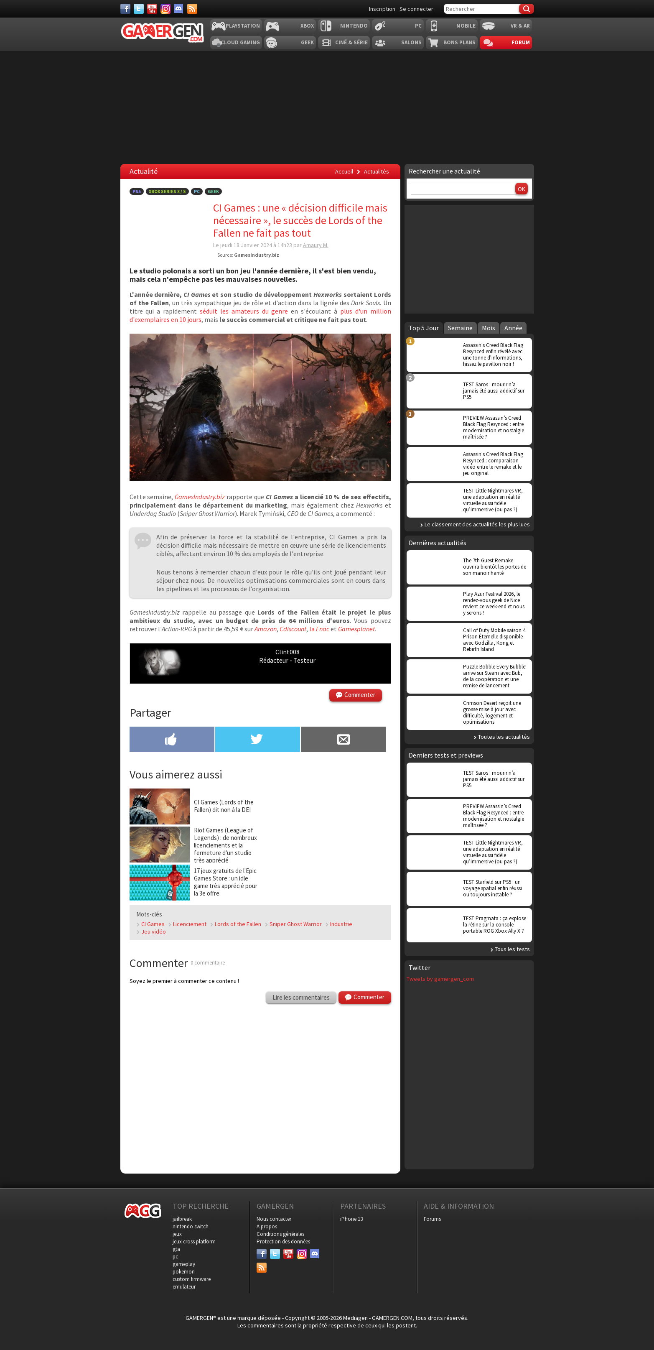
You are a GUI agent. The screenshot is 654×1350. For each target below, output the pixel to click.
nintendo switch (191, 1226)
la (319, 629)
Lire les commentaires (301, 997)
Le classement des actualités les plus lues (477, 524)
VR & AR (520, 25)
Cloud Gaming (240, 42)
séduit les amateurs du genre (244, 311)
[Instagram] (165, 9)
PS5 (136, 191)
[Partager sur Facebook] (172, 740)
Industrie (341, 924)
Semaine (460, 328)
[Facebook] (125, 9)
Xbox (307, 25)
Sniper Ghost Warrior (296, 924)
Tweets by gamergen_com (440, 979)
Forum (520, 42)
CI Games (153, 924)
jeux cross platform (194, 1241)
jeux (177, 1234)
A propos (267, 1226)
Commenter (359, 695)
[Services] (192, 9)
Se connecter (416, 9)
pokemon (184, 1271)
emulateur (184, 1286)
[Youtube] (152, 9)
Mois (488, 328)
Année (513, 328)
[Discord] (179, 9)
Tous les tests (512, 949)
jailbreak (182, 1218)
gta (176, 1249)
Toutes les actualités (504, 736)
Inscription (382, 9)
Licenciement (189, 924)
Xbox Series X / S (167, 191)
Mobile (466, 25)
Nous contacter (274, 1218)
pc (175, 1256)
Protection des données (283, 1241)
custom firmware (192, 1279)
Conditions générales (280, 1234)
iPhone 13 (351, 1218)
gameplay (184, 1264)
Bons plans (459, 42)
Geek (307, 42)
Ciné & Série (351, 42)
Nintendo (354, 25)
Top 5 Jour (424, 328)
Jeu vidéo (153, 931)
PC (418, 25)
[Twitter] (139, 9)
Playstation (243, 25)
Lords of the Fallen (238, 924)
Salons (411, 42)
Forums (432, 1218)
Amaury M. (315, 245)
